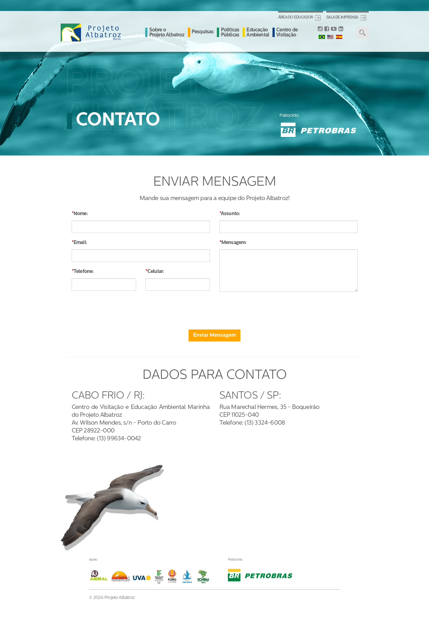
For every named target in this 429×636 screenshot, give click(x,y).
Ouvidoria (238, 524)
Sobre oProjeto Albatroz (191, 486)
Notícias (236, 483)
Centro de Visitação (287, 33)
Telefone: (84, 271)
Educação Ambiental (257, 33)
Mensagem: (233, 242)
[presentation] (214, 308)
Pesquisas (203, 32)
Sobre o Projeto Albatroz (166, 33)
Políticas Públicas (230, 33)
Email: (80, 242)
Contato (236, 511)
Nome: (81, 213)
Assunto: (230, 213)
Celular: (155, 271)
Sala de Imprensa (342, 17)
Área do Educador (295, 17)
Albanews (238, 497)
